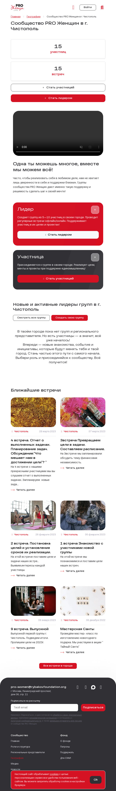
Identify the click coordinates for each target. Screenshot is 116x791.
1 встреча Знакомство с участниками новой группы (81, 548)
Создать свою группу (70, 318)
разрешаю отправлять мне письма (66, 721)
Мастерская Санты (77, 629)
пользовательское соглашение (43, 718)
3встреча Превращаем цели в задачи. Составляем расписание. (82, 445)
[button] (95, 210)
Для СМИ (65, 758)
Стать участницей (58, 87)
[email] (101, 687)
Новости (15, 770)
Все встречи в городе (58, 666)
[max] (93, 687)
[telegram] (86, 687)
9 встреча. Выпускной (30, 629)
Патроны (65, 747)
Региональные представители (28, 752)
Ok (96, 780)
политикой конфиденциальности (26, 721)
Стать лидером (58, 98)
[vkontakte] (78, 687)
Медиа (15, 764)
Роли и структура (20, 747)
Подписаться (93, 707)
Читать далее (25, 490)
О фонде (65, 741)
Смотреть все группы (31, 318)
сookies (54, 774)
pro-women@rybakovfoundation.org (38, 687)
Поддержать (67, 752)
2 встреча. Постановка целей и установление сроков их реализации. (31, 548)
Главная (15, 741)
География (17, 758)
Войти (88, 7)
